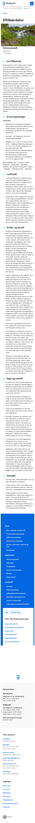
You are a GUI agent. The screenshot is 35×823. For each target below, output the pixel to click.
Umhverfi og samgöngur (16, 6)
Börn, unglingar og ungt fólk (15, 530)
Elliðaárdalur (27, 8)
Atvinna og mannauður (14, 570)
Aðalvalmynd (32, 3)
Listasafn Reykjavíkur (12, 641)
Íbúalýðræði (10, 550)
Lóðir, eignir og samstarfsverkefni (17, 604)
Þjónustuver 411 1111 (18, 766)
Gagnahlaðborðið (11, 638)
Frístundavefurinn (11, 634)
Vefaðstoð (18, 740)
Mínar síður (17, 612)
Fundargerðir (10, 566)
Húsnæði (9, 586)
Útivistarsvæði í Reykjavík (16, 8)
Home (4, 7)
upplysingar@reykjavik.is (18, 759)
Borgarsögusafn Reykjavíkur (14, 627)
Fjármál (8, 573)
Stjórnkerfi (10, 563)
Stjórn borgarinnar (12, 559)
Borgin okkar (9, 631)
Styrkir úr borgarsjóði (13, 600)
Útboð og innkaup (12, 590)
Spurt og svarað (18, 753)
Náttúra (6, 8)
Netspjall (18, 747)
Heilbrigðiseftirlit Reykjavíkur (16, 593)
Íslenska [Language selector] (7, 612)
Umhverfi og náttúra (28, 6)
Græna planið (10, 577)
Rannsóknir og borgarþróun (15, 597)
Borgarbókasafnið (11, 624)
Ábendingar (18, 773)
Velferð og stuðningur (13, 537)
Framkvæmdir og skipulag (15, 534)
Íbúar (7, 6)
